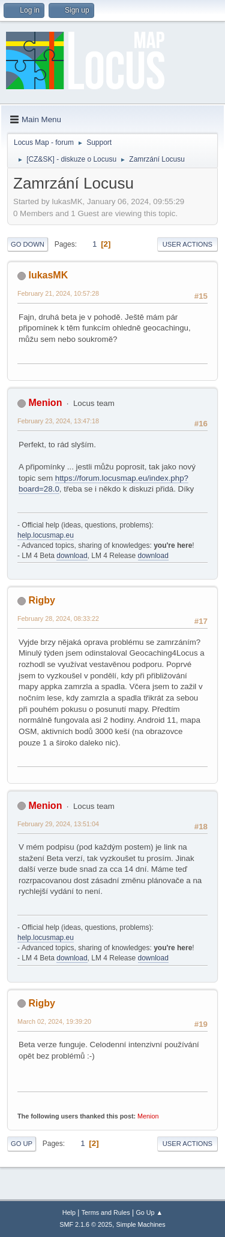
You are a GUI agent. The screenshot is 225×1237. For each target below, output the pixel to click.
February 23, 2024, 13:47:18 (58, 421)
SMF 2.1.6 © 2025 (85, 1224)
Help (69, 1212)
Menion (45, 403)
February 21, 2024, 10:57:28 (58, 293)
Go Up (21, 1143)
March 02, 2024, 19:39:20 (54, 1021)
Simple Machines (141, 1224)
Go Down (27, 244)
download (71, 555)
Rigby (41, 600)
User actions (187, 244)
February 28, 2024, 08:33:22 (58, 618)
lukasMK (48, 275)
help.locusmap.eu (45, 535)
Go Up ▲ (149, 1212)
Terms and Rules (106, 1212)
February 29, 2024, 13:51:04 (58, 823)
